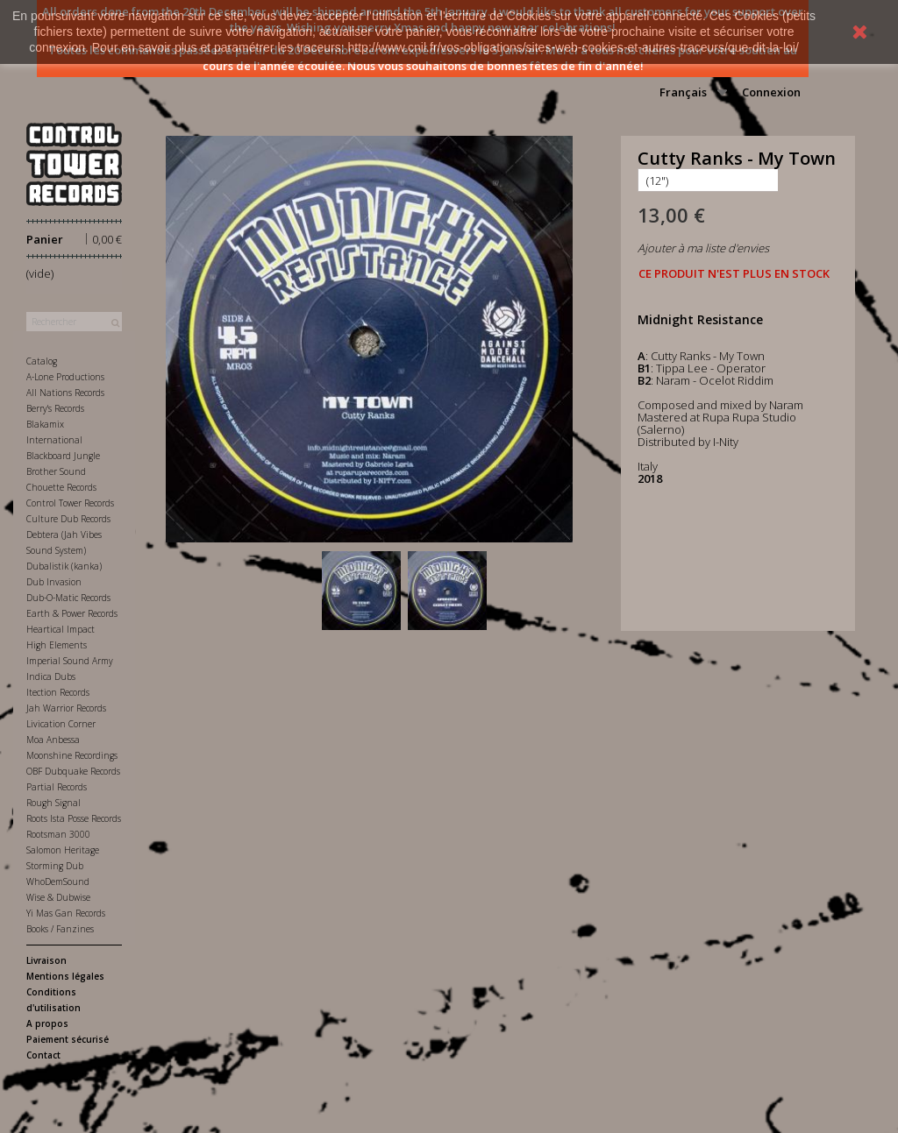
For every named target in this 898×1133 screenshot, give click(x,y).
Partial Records (56, 787)
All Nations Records (65, 392)
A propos (47, 1023)
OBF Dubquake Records (73, 771)
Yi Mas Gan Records (65, 913)
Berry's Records (55, 408)
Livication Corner (61, 724)
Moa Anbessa (53, 739)
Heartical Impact (60, 629)
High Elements (56, 645)
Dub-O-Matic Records (68, 597)
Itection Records (57, 692)
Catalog (41, 361)
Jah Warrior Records (66, 708)
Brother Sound (56, 471)
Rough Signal (53, 803)
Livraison (46, 960)
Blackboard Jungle (63, 456)
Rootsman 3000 (58, 834)
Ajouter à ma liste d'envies (703, 248)
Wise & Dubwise (58, 897)
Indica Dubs (50, 676)
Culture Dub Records (68, 519)
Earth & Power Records (72, 613)
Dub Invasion (54, 582)
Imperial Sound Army (69, 661)
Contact (43, 1055)
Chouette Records (61, 487)
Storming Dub (54, 866)
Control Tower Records (70, 503)
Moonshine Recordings (72, 755)
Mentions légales (65, 976)
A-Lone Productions (65, 377)
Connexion (771, 92)
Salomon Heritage (62, 850)
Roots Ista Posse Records (73, 818)
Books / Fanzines (60, 929)
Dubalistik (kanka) (64, 566)
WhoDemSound (57, 881)
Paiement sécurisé (67, 1039)
